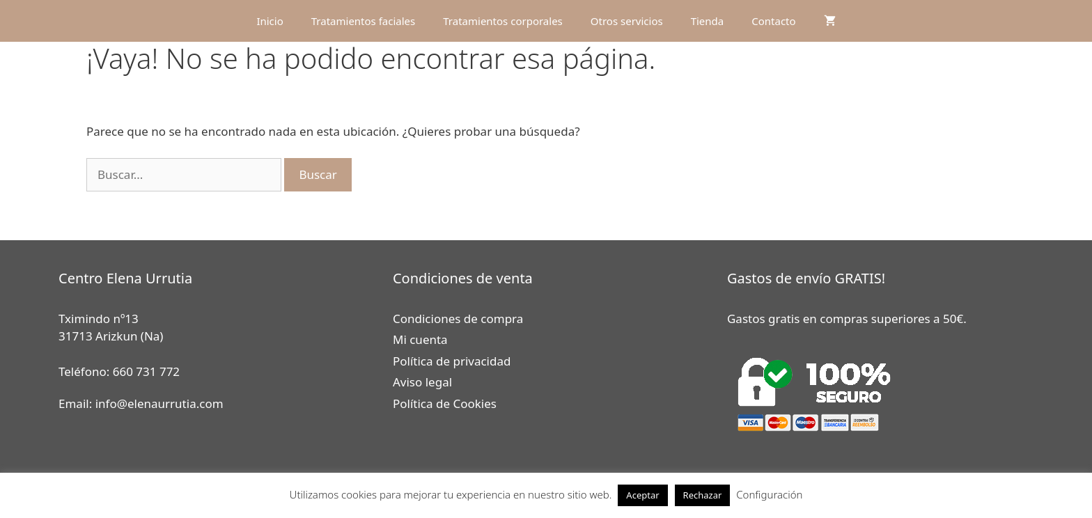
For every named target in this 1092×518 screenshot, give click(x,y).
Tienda (707, 21)
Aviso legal (422, 382)
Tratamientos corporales (503, 21)
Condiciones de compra (458, 319)
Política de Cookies (445, 403)
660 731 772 (146, 371)
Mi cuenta (420, 339)
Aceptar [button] (642, 495)
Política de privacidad (451, 361)
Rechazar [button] (702, 495)
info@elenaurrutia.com (159, 403)
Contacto (773, 21)
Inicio (269, 21)
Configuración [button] (769, 494)
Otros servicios (627, 21)
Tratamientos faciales (363, 21)
